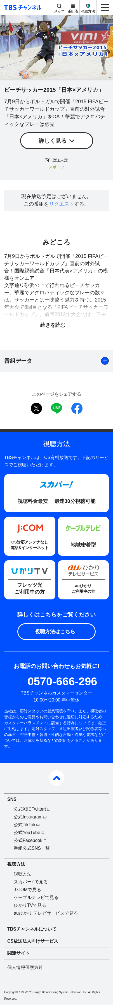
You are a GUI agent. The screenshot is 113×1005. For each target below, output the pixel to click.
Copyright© (11, 992)
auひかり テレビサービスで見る (46, 913)
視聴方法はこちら (55, 631)
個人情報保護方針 (25, 967)
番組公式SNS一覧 (32, 848)
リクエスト (61, 204)
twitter (36, 408)
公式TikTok (25, 824)
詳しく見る (53, 141)
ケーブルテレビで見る (36, 897)
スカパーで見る (31, 881)
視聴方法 (88, 11)
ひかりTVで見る (30, 905)
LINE (56, 408)
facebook (77, 408)
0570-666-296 (62, 681)
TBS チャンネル (22, 7)
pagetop (56, 778)
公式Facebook (28, 840)
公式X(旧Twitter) (30, 809)
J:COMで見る (27, 889)
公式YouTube (27, 832)
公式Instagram (28, 817)
